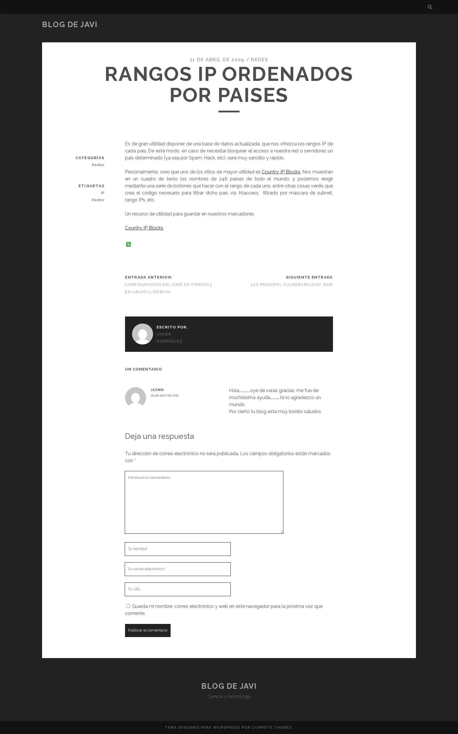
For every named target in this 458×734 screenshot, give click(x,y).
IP (102, 193)
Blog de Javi (70, 24)
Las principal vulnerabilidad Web (292, 284)
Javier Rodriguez (170, 337)
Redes (259, 59)
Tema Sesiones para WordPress (202, 727)
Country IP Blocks (281, 172)
